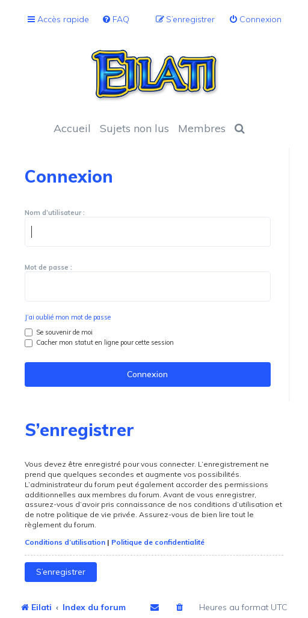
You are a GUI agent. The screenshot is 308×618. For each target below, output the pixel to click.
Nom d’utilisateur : (55, 212)
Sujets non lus (134, 128)
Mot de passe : (48, 267)
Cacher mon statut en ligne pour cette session (99, 342)
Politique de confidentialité (158, 542)
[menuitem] (115, 19)
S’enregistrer (60, 571)
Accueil (72, 128)
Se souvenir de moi (59, 332)
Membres (202, 128)
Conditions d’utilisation (65, 542)
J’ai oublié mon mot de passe (68, 317)
